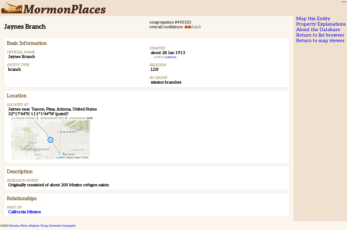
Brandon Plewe (18, 225)
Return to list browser (320, 35)
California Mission (24, 212)
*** (343, 3)
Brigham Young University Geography (52, 225)
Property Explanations (321, 24)
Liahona (170, 57)
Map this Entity (313, 18)
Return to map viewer (320, 40)
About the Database (318, 29)
